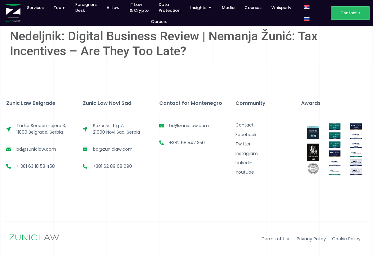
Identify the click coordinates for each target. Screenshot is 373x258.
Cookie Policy (346, 239)
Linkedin (243, 163)
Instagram (246, 153)
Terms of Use (276, 239)
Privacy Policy (311, 239)
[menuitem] (307, 7)
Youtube (244, 172)
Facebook (246, 134)
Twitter (243, 144)
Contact (244, 125)
